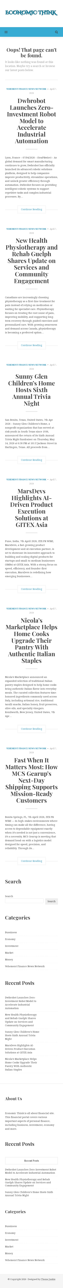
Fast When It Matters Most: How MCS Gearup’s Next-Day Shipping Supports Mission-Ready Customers (31, 780)
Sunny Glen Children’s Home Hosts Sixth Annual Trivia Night (31, 389)
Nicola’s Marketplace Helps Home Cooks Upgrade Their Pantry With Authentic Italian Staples (31, 640)
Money (9, 959)
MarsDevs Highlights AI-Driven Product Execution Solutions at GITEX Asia (31, 507)
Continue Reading (31, 209)
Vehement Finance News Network (26, 89)
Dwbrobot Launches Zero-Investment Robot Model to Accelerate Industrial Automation (31, 120)
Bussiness (11, 932)
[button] (4, 32)
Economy (10, 939)
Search (9, 896)
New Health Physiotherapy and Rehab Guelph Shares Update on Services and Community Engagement (32, 260)
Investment (11, 946)
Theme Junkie (48, 1279)
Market (9, 952)
